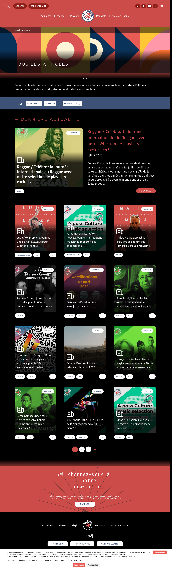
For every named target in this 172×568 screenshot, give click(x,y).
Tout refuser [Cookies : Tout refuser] (79, 565)
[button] (163, 6)
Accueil (17, 30)
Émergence (48, 209)
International (73, 133)
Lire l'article (145, 191)
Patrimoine (147, 209)
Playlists (74, 16)
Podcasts (101, 16)
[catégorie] (34, 103)
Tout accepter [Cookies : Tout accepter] (159, 552)
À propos (19, 6)
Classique (82, 437)
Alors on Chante (121, 16)
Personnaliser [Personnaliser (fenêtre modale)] (93, 565)
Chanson (20, 316)
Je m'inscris (85, 504)
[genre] (50, 103)
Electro (81, 316)
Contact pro (38, 6)
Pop (37, 255)
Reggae (19, 191)
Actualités (46, 16)
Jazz (129, 316)
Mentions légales (110, 544)
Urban (118, 255)
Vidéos (61, 16)
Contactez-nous (82, 544)
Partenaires (57, 544)
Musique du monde (23, 255)
